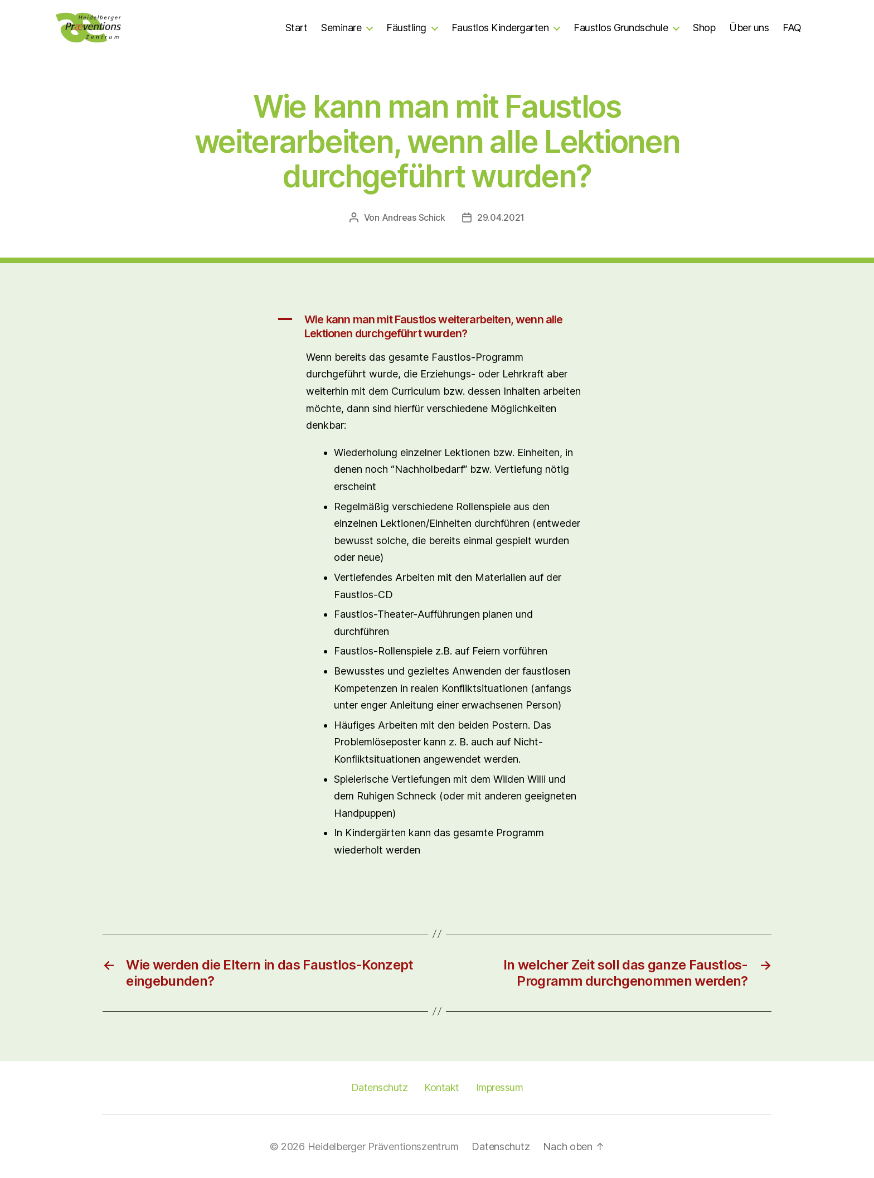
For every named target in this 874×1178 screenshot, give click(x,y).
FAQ (792, 27)
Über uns (749, 27)
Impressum (499, 1087)
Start (296, 27)
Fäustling (406, 27)
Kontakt (441, 1087)
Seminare (341, 27)
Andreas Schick (413, 217)
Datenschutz (379, 1087)
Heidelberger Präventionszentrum (383, 1146)
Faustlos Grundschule (621, 27)
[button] (437, 326)
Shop (704, 27)
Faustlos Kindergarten (500, 27)
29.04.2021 (501, 217)
